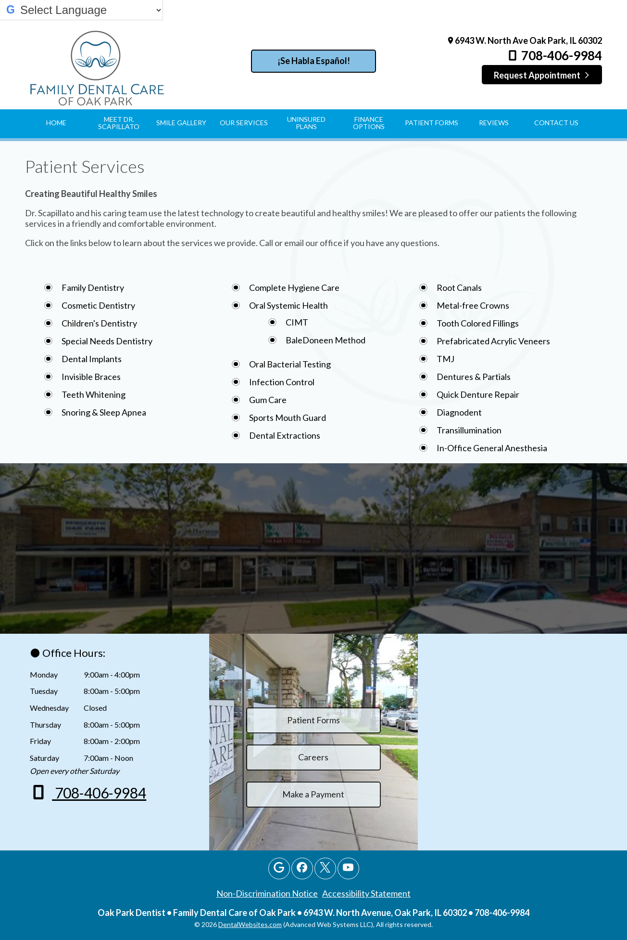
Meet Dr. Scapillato (118, 123)
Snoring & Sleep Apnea (104, 412)
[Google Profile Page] (279, 868)
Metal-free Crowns (473, 305)
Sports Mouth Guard (287, 417)
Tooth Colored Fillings (478, 323)
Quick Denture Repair (478, 394)
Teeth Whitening (93, 394)
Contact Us (556, 122)
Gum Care (268, 399)
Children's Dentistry (99, 323)
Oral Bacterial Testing (290, 364)
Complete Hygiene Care (294, 287)
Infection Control (281, 382)
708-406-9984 (554, 55)
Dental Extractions (284, 435)
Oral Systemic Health (288, 305)
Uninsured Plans (306, 123)
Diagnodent (459, 412)
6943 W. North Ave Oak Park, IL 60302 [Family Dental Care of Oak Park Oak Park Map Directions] (524, 40)
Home (56, 122)
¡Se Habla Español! (313, 60)
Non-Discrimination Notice (267, 893)
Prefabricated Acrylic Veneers (493, 341)
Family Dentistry (93, 287)
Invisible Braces (91, 376)
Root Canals (459, 287)
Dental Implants (92, 358)
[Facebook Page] (302, 868)
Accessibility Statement (366, 893)
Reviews (494, 122)
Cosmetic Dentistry (98, 305)
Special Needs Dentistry (107, 341)
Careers (313, 757)
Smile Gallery (181, 122)
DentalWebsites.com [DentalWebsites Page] (250, 924)
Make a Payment (313, 794)
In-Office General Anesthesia (492, 448)
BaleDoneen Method (325, 340)
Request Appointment (542, 75)
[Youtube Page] (348, 868)
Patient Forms (431, 122)
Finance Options (369, 123)
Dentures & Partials (474, 376)
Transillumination (469, 430)
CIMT (297, 322)
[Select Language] (90, 10)
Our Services (244, 122)
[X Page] (325, 868)
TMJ (445, 358)
